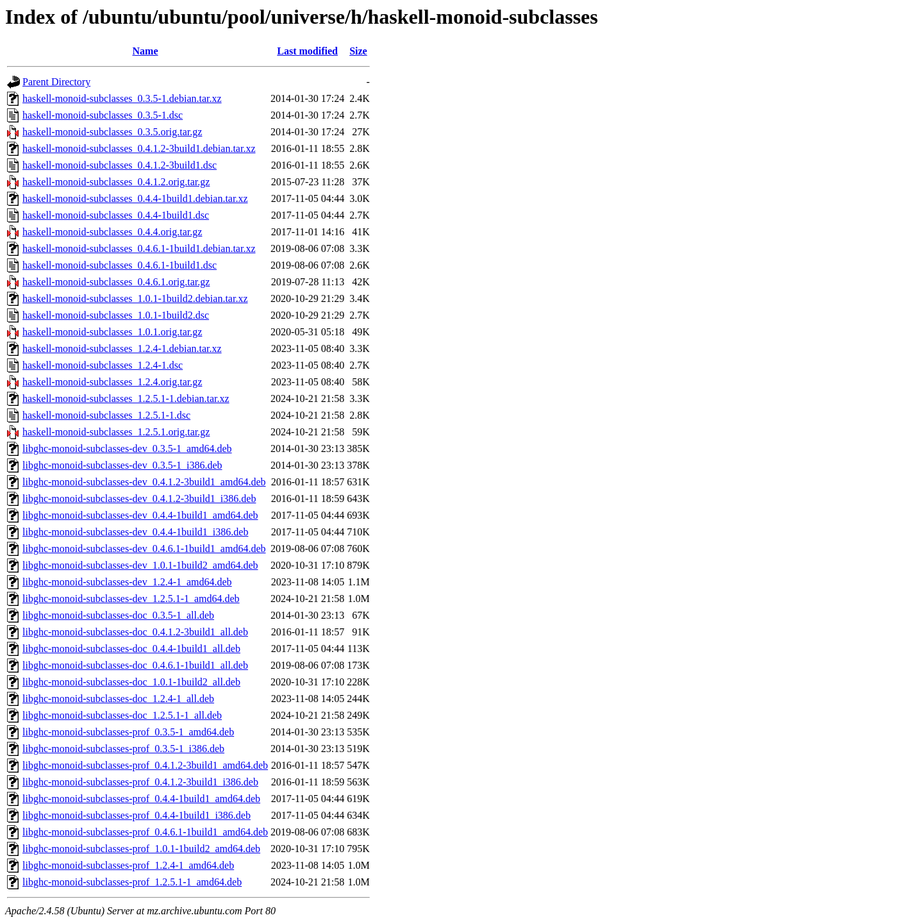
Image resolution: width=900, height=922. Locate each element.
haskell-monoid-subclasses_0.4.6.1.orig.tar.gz (116, 281)
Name (145, 51)
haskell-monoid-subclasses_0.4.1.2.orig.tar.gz (116, 181)
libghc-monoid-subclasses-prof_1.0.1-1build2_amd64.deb (141, 848)
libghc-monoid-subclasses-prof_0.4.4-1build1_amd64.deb (141, 798)
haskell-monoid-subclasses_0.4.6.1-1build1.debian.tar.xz (138, 248)
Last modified (307, 51)
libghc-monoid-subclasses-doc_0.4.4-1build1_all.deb (131, 648)
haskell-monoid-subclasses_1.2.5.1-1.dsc (106, 415)
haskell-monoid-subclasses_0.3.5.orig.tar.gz (112, 131)
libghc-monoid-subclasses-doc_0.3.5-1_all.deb (118, 615)
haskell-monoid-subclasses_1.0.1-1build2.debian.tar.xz (134, 298)
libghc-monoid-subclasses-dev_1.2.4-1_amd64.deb (127, 581)
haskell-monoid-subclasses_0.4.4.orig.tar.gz (112, 231)
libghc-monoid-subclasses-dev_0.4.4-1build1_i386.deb (135, 531)
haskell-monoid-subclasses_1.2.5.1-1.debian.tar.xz (125, 398)
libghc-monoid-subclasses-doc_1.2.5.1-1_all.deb (122, 715)
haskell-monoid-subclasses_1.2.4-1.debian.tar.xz (122, 348)
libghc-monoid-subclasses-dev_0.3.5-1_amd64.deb (127, 448)
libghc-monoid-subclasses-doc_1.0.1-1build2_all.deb (131, 681)
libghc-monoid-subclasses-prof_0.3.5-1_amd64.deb (128, 731)
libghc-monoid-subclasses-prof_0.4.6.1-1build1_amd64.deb (145, 831)
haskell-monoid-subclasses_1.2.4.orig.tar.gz (112, 381)
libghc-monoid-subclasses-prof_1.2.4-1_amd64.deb (128, 865)
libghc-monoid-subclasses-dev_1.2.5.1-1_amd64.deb (131, 598)
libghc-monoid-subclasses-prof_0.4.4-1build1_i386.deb (136, 815)
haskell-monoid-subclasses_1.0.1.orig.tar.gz (112, 331)
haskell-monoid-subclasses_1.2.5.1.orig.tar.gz (116, 431)
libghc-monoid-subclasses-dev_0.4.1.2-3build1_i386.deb (139, 498)
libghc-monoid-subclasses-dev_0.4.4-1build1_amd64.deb (140, 515)
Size (358, 51)
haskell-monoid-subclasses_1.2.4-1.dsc (102, 365)
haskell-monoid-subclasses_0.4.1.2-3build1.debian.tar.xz (138, 148)
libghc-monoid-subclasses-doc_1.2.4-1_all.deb (118, 698)
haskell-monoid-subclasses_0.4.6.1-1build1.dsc (119, 265)
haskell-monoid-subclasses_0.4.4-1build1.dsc (115, 215)
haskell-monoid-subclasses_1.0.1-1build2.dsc (115, 315)
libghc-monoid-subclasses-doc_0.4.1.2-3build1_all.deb (135, 631)
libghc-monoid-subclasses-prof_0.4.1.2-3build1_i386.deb (140, 781)
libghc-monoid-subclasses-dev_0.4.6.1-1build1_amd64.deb (144, 548)
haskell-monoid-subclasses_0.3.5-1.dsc (102, 115)
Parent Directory (56, 81)
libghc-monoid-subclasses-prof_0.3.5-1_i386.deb (123, 748)
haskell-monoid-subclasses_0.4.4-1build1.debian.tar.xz (134, 198)
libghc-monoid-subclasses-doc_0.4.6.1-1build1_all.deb (135, 665)
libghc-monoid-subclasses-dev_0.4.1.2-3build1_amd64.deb (144, 481)
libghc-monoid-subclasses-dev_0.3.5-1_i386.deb (122, 465)
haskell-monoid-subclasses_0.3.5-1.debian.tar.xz (122, 98)
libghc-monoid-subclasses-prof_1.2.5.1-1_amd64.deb (132, 881)
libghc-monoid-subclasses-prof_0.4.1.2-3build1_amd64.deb (145, 765)
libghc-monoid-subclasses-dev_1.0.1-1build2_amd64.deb (140, 565)
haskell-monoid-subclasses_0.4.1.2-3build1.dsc (119, 165)
